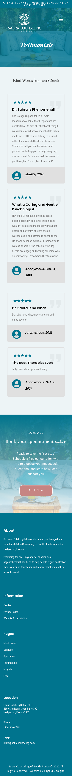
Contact (8, 605)
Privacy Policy (11, 612)
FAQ (6, 676)
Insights (8, 669)
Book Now (36, 490)
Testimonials (10, 662)
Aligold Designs (54, 771)
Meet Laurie (10, 643)
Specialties (9, 656)
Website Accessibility (15, 618)
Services (8, 649)
